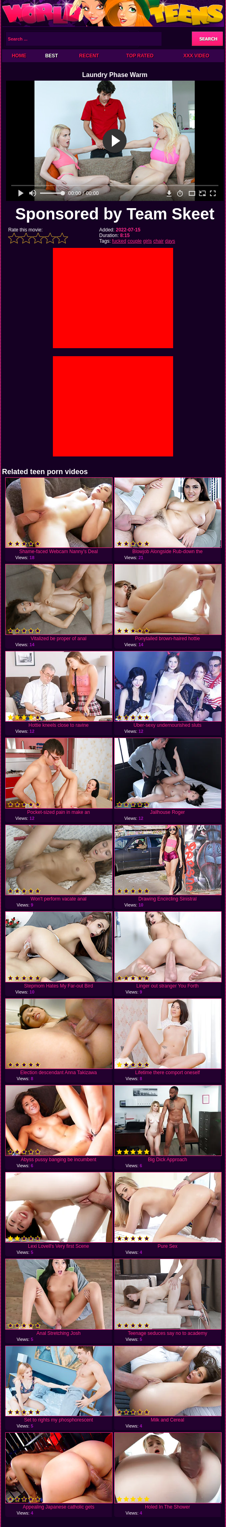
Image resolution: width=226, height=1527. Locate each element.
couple (134, 241)
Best (51, 56)
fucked (119, 241)
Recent (89, 56)
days (170, 241)
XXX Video (197, 56)
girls (147, 241)
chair (158, 241)
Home (19, 56)
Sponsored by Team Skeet (114, 214)
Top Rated (139, 56)
